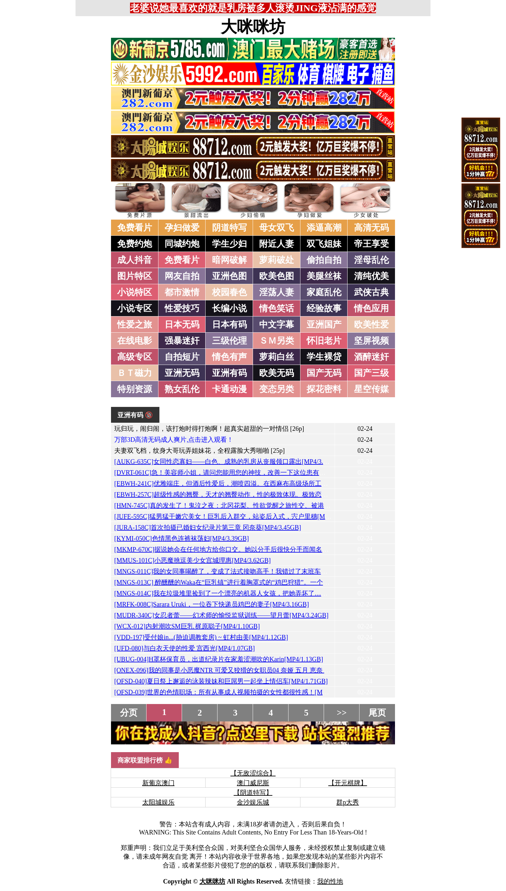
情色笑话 (276, 308)
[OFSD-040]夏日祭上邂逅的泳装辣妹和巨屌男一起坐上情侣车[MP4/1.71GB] (221, 681)
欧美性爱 (371, 324)
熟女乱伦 (182, 389)
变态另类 (276, 389)
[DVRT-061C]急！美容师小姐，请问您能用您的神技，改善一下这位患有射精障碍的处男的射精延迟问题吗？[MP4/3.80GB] (287, 472)
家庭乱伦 (324, 292)
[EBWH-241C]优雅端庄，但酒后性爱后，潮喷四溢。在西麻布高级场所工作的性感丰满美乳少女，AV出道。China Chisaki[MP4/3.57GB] (305, 483)
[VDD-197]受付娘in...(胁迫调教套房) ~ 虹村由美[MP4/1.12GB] (201, 637)
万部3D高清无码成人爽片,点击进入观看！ (173, 439)
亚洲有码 (229, 373)
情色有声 (229, 357)
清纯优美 (371, 276)
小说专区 (134, 308)
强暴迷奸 (182, 341)
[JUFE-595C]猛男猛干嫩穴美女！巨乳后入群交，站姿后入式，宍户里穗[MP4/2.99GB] (235, 516)
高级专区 (134, 357)
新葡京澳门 (158, 782)
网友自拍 (182, 276)
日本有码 (229, 324)
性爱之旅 (134, 324)
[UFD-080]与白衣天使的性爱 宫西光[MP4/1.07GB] (184, 648)
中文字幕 (276, 324)
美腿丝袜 (324, 276)
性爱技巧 (182, 308)
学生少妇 (229, 244)
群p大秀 (347, 802)
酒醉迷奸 (371, 357)
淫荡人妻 (276, 292)
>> (342, 713)
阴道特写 (229, 228)
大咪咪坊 (253, 27)
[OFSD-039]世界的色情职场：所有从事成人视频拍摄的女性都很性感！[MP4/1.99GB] (234, 692)
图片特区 (134, 276)
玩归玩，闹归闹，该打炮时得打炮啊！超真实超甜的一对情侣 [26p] (209, 428)
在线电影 (134, 341)
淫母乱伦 (371, 260)
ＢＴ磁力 (134, 373)
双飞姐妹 (324, 244)
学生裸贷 (324, 357)
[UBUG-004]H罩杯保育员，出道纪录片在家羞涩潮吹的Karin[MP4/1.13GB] (218, 659)
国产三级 (371, 373)
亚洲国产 (324, 324)
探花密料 (324, 389)
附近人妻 (276, 244)
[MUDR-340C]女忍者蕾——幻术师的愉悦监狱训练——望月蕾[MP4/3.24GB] (221, 615)
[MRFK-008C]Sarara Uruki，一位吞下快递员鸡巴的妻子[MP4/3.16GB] (211, 604)
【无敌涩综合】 (253, 773)
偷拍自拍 (324, 260)
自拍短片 (182, 357)
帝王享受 (371, 244)
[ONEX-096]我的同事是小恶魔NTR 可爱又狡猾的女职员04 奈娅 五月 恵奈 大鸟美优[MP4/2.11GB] (251, 670)
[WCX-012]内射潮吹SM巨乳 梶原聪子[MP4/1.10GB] (187, 626)
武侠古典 (371, 292)
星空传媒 (371, 389)
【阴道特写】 (253, 792)
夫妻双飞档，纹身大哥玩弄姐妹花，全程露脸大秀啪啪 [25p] (199, 450)
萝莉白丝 (276, 357)
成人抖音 (134, 260)
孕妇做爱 (182, 228)
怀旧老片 (324, 341)
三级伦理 (229, 341)
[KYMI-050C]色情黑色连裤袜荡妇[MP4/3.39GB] (181, 538)
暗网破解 (229, 260)
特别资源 (134, 389)
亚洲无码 (182, 373)
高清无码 (371, 228)
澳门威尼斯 (253, 782)
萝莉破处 (276, 260)
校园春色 (229, 292)
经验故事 (324, 308)
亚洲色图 (229, 276)
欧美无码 (276, 373)
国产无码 (324, 373)
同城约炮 (182, 244)
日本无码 (182, 324)
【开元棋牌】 (347, 782)
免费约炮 (134, 244)
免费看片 (134, 228)
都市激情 (182, 292)
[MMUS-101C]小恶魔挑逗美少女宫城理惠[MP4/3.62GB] (192, 560)
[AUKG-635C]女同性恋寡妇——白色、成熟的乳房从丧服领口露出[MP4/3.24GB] (227, 461)
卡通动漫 (229, 389)
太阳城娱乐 (158, 802)
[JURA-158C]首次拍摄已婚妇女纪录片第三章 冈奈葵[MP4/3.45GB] (207, 527)
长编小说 (229, 308)
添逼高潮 (324, 228)
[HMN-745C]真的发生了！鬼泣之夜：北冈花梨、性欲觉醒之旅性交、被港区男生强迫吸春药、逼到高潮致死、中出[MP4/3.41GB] (296, 505)
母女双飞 (276, 228)
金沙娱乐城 (253, 802)
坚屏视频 (371, 341)
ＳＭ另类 (276, 341)
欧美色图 (276, 276)
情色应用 (371, 308)
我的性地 (330, 881)
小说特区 (134, 292)
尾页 (377, 713)
